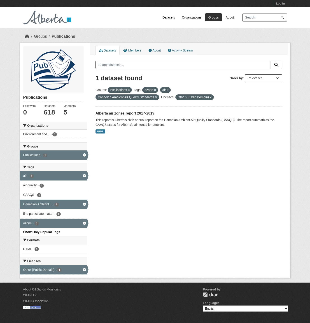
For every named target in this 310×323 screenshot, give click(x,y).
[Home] (27, 36)
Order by (236, 78)
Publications (63, 36)
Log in (280, 3)
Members (132, 50)
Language (210, 303)
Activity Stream (180, 50)
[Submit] (282, 17)
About (230, 17)
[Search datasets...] (264, 17)
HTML (100, 131)
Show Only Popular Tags (41, 232)
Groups (213, 17)
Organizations (191, 17)
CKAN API (30, 295)
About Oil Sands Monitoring (42, 289)
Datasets (169, 17)
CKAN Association (36, 301)
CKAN (210, 294)
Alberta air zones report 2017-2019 (125, 113)
